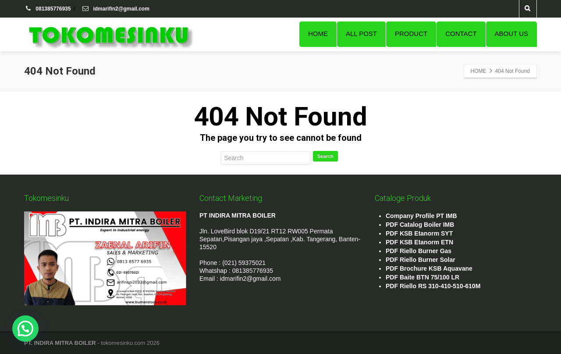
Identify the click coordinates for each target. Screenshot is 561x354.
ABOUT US (511, 33)
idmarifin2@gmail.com (115, 9)
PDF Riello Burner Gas (418, 250)
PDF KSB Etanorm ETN (419, 242)
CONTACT (460, 33)
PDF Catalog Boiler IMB (420, 224)
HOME (318, 33)
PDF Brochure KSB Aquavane (429, 268)
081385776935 (48, 9)
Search (325, 156)
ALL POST (361, 33)
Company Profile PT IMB (421, 215)
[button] (25, 328)
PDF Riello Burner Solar (420, 259)
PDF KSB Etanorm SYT (419, 233)
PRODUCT (411, 33)
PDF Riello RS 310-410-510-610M (433, 286)
